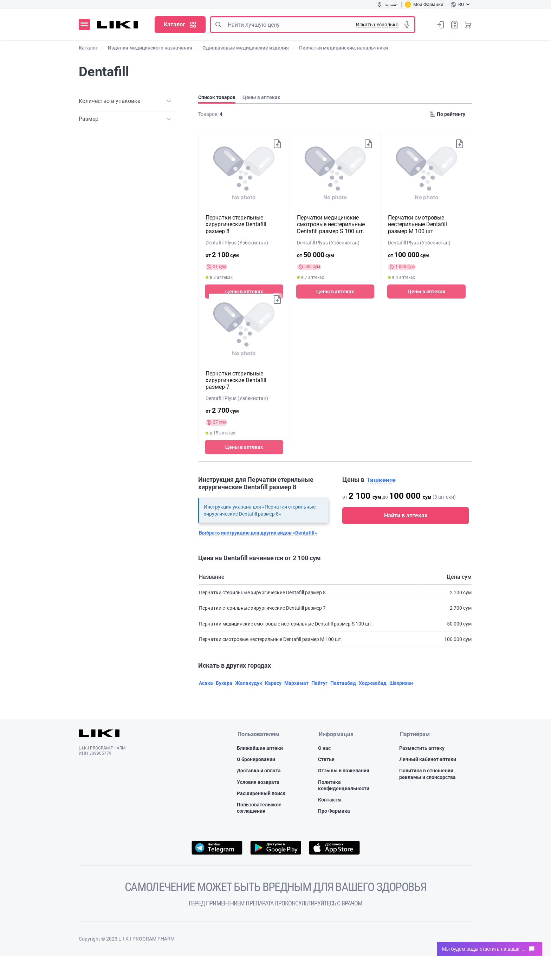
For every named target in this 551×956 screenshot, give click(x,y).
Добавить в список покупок (277, 143)
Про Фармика (334, 811)
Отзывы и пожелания (343, 770)
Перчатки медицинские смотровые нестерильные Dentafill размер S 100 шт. (331, 224)
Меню (84, 24)
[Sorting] (450, 114)
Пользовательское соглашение (259, 808)
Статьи (326, 759)
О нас (324, 748)
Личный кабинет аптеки (427, 759)
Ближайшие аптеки (260, 748)
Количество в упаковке (109, 101)
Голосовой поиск (407, 24)
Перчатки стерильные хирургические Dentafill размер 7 (236, 380)
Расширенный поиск (261, 793)
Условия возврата (258, 782)
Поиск (218, 24)
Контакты (330, 800)
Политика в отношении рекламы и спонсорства (427, 774)
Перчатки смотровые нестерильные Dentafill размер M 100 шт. (417, 224)
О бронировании (256, 759)
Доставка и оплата (259, 770)
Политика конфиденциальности (343, 785)
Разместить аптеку (422, 748)
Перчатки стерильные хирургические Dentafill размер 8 (236, 224)
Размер (88, 119)
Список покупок (454, 24)
